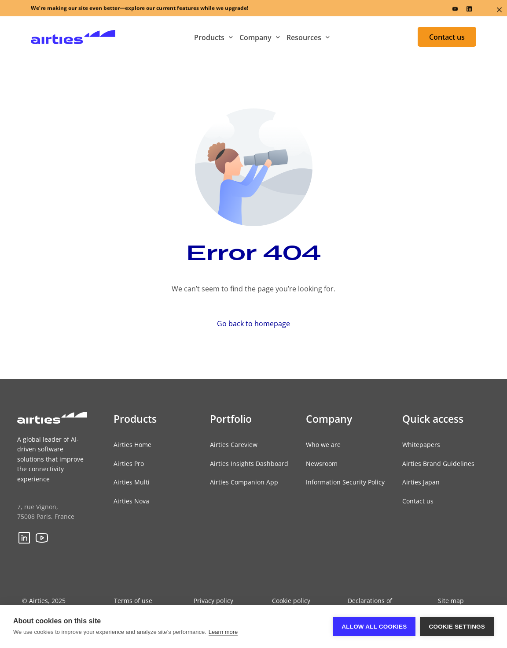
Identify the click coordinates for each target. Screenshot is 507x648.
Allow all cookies (374, 626)
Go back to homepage (253, 323)
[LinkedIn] (469, 10)
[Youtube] (455, 10)
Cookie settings (457, 626)
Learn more (223, 632)
